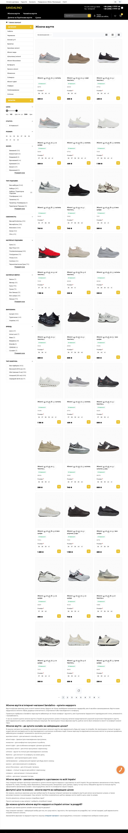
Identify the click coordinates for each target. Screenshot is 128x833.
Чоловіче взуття (30, 14)
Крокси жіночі (12, 69)
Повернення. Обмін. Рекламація (49, 2)
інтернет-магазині (52, 816)
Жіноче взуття (14, 14)
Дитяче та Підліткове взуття (20, 18)
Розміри (40, 90)
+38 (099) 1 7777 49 (112, 9)
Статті (65, 2)
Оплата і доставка (12, 2)
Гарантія (24, 2)
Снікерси (10, 77)
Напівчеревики (13, 90)
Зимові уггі (11, 40)
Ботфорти (11, 65)
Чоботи (10, 31)
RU (120, 2)
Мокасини (11, 73)
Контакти (32, 2)
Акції (79, 8)
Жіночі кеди (11, 52)
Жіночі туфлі (12, 82)
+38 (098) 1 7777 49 (112, 7)
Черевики (11, 35)
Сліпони (10, 94)
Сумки (38, 18)
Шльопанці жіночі (14, 56)
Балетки (10, 44)
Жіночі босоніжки (14, 61)
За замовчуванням (44, 35)
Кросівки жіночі (13, 48)
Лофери (10, 86)
